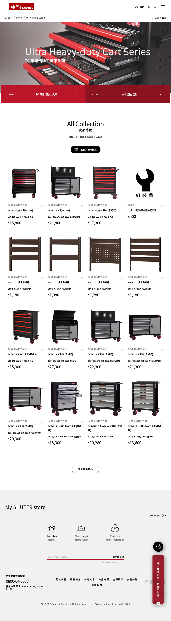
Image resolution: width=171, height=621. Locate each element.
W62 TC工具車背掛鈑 (58, 282)
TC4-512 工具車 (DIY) (59, 210)
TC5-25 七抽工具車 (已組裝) (102, 210)
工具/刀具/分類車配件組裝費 (142, 210)
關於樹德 (61, 579)
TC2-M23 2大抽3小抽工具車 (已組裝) (105, 428)
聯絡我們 (96, 585)
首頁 (10, 17)
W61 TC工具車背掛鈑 (98, 282)
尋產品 (19, 17)
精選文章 (89, 579)
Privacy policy (102, 604)
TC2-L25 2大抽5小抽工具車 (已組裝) (144, 428)
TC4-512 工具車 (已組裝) (100, 354)
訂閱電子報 (118, 557)
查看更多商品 (85, 469)
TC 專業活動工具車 (36, 17)
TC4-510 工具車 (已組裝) (20, 426)
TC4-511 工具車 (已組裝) (140, 354)
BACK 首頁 (159, 17)
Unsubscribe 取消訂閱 (112, 562)
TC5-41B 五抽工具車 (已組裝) (23, 354)
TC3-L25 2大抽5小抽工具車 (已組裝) (64, 428)
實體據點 (132, 579)
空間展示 (118, 579)
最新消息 (75, 579)
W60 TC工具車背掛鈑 (138, 282)
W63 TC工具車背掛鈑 (18, 282)
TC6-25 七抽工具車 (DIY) (20, 210)
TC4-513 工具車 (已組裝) (60, 354)
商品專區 (104, 579)
